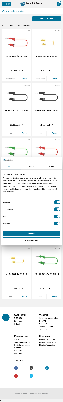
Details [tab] (31, 166)
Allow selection (31, 240)
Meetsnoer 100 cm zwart (16, 110)
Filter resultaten (46, 19)
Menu (6, 4)
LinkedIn (47, 368)
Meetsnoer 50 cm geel (46, 56)
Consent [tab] (11, 166)
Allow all (31, 234)
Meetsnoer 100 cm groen (46, 274)
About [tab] (51, 166)
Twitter (31, 376)
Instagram (31, 368)
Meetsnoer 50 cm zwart (46, 110)
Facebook (16, 368)
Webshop (44, 315)
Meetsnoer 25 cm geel (16, 274)
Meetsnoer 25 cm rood (16, 56)
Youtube (16, 376)
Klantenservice (21, 336)
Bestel (23, 78)
